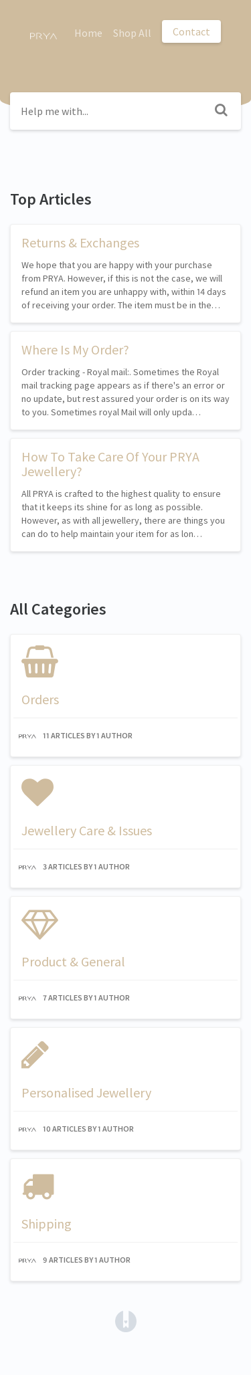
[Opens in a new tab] (126, 1320)
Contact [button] (191, 31)
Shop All (132, 32)
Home (88, 32)
